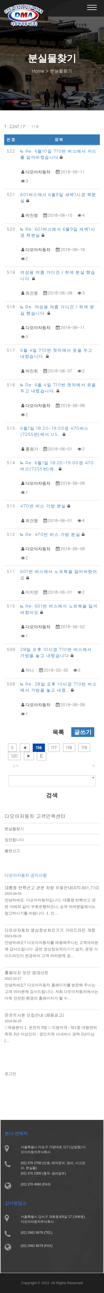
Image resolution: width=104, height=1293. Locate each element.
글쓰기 (83, 732)
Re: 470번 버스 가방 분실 (53, 534)
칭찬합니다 (16, 843)
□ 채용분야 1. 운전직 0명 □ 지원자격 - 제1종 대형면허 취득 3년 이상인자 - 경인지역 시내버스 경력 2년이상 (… (50, 1033)
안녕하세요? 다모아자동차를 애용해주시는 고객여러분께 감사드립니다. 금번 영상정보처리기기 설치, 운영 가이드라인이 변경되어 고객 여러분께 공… (51, 953)
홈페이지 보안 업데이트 (28, 975)
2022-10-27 (15, 981)
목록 (58, 732)
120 (14, 756)
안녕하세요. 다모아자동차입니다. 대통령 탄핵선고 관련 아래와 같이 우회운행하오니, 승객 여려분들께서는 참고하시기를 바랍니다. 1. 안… (50, 913)
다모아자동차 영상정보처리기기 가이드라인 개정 (50, 935)
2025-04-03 (15, 901)
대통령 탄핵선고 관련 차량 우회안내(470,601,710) (51, 895)
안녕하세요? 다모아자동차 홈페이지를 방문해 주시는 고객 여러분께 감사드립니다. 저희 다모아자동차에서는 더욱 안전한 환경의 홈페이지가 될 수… (51, 993)
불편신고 (14, 853)
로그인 (12, 1077)
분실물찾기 (16, 832)
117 (54, 747)
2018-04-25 (15, 1021)
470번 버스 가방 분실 (43, 506)
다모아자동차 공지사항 (27, 884)
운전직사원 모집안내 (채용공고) (35, 1015)
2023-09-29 (15, 941)
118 (69, 747)
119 (84, 747)
